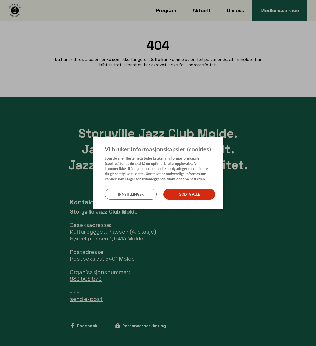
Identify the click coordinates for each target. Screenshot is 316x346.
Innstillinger (131, 194)
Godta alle (189, 194)
